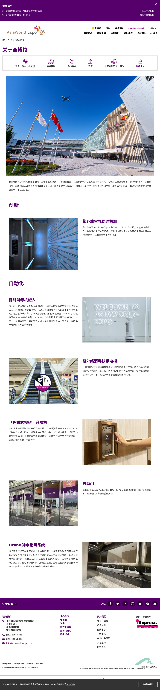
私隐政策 (70, 684)
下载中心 (101, 633)
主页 (4, 40)
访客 (62, 623)
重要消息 (98, 28)
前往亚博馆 (118, 28)
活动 (108, 28)
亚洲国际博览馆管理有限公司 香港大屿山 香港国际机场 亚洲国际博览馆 (20, 626)
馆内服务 (128, 32)
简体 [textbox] (152, 28)
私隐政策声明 (19, 663)
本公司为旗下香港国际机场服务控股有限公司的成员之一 (107, 668)
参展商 (63, 620)
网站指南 (39, 663)
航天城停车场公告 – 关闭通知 (18, 15)
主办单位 (64, 616)
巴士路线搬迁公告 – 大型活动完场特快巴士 (24, 10)
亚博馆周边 (65, 630)
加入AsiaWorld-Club (136, 28)
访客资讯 (115, 32)
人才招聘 (101, 642)
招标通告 (101, 646)
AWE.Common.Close (156, 3)
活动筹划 (101, 32)
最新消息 (88, 32)
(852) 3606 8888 (14, 634)
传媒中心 (101, 629)
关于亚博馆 (20, 40)
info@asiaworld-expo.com (19, 643)
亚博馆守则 (6, 663)
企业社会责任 (103, 638)
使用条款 (30, 663)
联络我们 (64, 634)
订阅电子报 (7, 604)
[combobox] (152, 28)
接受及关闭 (148, 684)
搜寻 (155, 32)
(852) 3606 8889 (14, 639)
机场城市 (101, 625)
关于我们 (141, 32)
